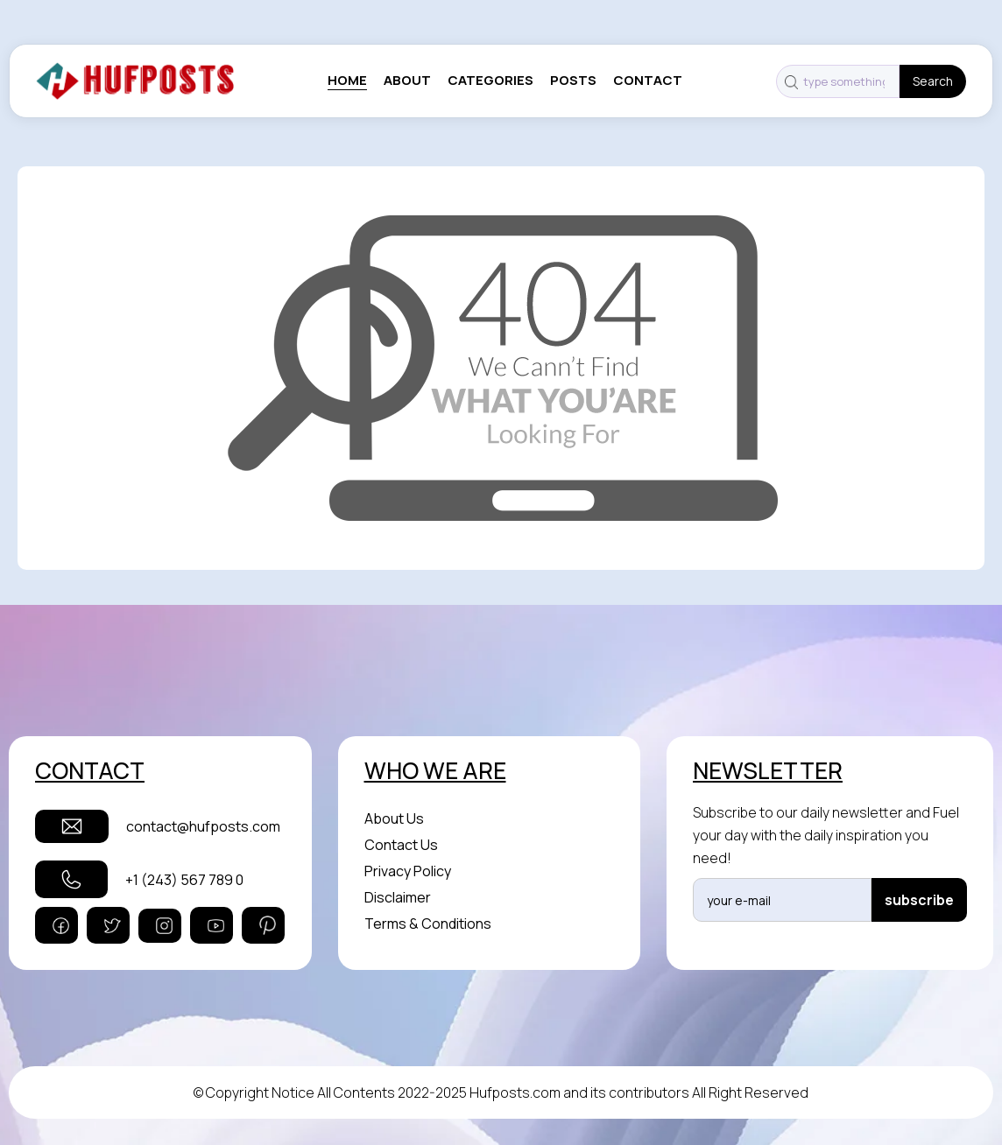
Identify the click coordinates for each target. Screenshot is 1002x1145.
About (407, 80)
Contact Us (401, 844)
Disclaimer (397, 897)
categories (490, 80)
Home (347, 80)
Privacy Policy (407, 871)
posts (573, 80)
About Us (394, 818)
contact (647, 80)
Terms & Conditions (427, 923)
